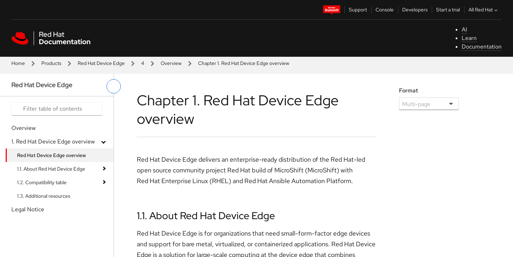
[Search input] (56, 109)
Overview (171, 63)
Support (358, 9)
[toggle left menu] (114, 86)
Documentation (482, 46)
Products (51, 63)
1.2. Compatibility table (42, 182)
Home (18, 63)
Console (384, 9)
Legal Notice (27, 209)
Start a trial (448, 9)
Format (408, 90)
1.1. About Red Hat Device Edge (51, 169)
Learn (469, 38)
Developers (415, 9)
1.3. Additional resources (43, 196)
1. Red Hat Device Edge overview (53, 141)
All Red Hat (483, 9)
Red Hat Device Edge (101, 63)
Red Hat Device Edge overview (51, 155)
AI (464, 29)
